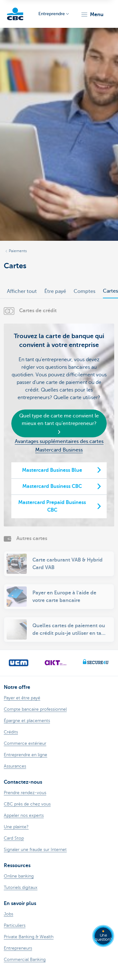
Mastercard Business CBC (52, 486)
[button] (92, 14)
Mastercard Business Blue (52, 470)
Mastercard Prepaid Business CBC (52, 506)
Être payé (55, 291)
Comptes (84, 291)
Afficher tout (22, 291)
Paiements (18, 251)
